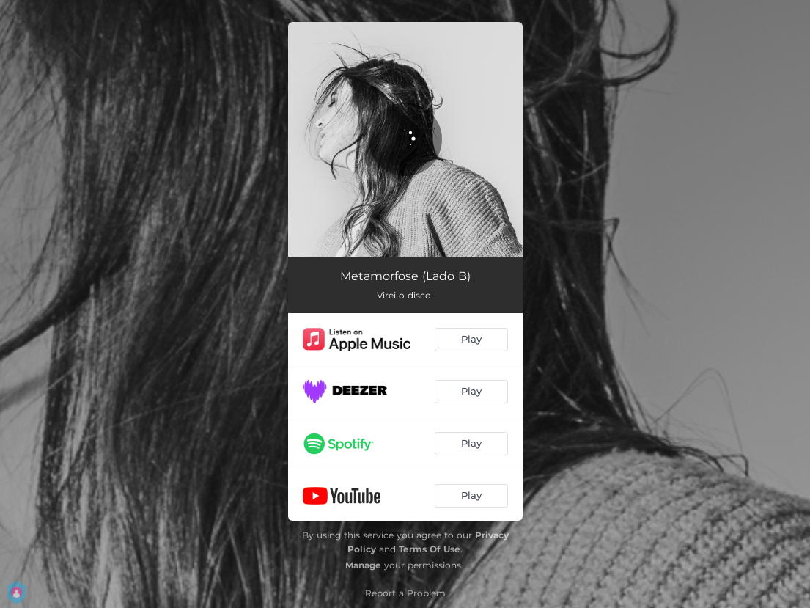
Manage (363, 565)
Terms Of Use (429, 548)
